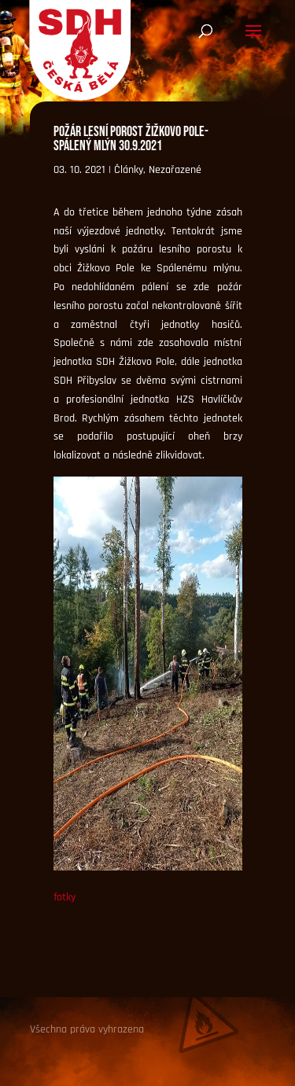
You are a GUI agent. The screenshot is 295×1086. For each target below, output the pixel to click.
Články (128, 170)
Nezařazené (175, 170)
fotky (64, 897)
